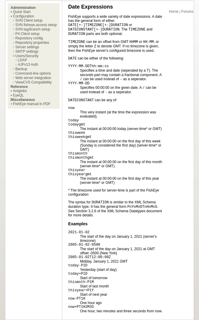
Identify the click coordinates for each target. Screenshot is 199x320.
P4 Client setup (27, 34)
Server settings (27, 47)
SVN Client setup (28, 20)
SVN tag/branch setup (32, 29)
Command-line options (33, 73)
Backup (21, 69)
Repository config (29, 38)
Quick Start (22, 12)
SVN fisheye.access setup (36, 25)
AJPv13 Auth (28, 64)
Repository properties (32, 43)
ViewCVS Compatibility (33, 82)
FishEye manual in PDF (31, 104)
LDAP (22, 60)
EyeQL (18, 95)
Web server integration (33, 78)
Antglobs (20, 91)
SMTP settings (27, 51)
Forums (188, 11)
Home (174, 11)
